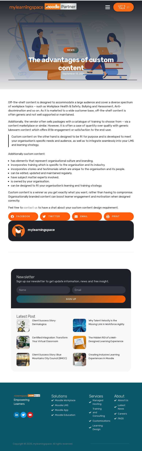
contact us (30, 207)
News (71, 50)
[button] (107, 7)
